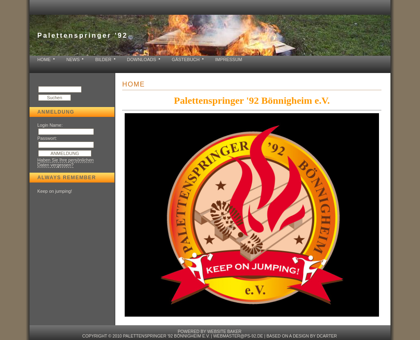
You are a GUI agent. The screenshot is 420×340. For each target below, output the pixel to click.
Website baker (224, 331)
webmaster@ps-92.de (238, 336)
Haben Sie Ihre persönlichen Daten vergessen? (65, 162)
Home (44, 59)
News (73, 59)
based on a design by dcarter (302, 336)
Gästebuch (186, 59)
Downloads (141, 59)
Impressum (228, 59)
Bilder (103, 59)
